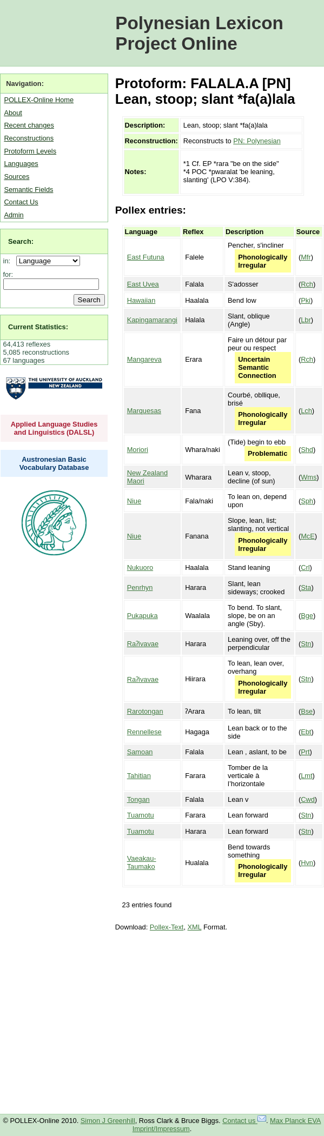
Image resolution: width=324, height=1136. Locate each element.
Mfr (305, 257)
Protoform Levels (30, 151)
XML (195, 927)
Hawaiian (141, 300)
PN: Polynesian (257, 141)
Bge (307, 616)
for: (8, 274)
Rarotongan (145, 711)
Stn (306, 644)
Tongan (138, 799)
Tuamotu (140, 815)
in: (9, 261)
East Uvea (143, 284)
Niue (134, 501)
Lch (306, 411)
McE (308, 536)
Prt (305, 752)
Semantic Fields (28, 189)
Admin (13, 215)
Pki (305, 300)
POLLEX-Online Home (39, 100)
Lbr (306, 320)
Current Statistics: (38, 327)
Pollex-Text (167, 927)
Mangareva (144, 359)
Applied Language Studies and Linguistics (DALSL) (54, 428)
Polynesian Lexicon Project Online (199, 33)
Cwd (308, 799)
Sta (306, 587)
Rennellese (144, 732)
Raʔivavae (142, 644)
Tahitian (139, 776)
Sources (16, 176)
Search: (21, 241)
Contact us (244, 1121)
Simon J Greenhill (108, 1121)
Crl (305, 567)
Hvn (307, 863)
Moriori (137, 450)
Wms (308, 477)
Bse (307, 711)
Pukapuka (142, 616)
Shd (307, 450)
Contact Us (21, 202)
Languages (21, 164)
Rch (307, 284)
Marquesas (144, 411)
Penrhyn (140, 587)
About (13, 113)
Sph (307, 501)
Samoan (140, 752)
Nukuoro (140, 567)
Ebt (306, 732)
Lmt (306, 776)
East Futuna (145, 257)
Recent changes (29, 125)
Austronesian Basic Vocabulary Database (54, 463)
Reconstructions (29, 138)
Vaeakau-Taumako (141, 862)
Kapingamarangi (152, 320)
